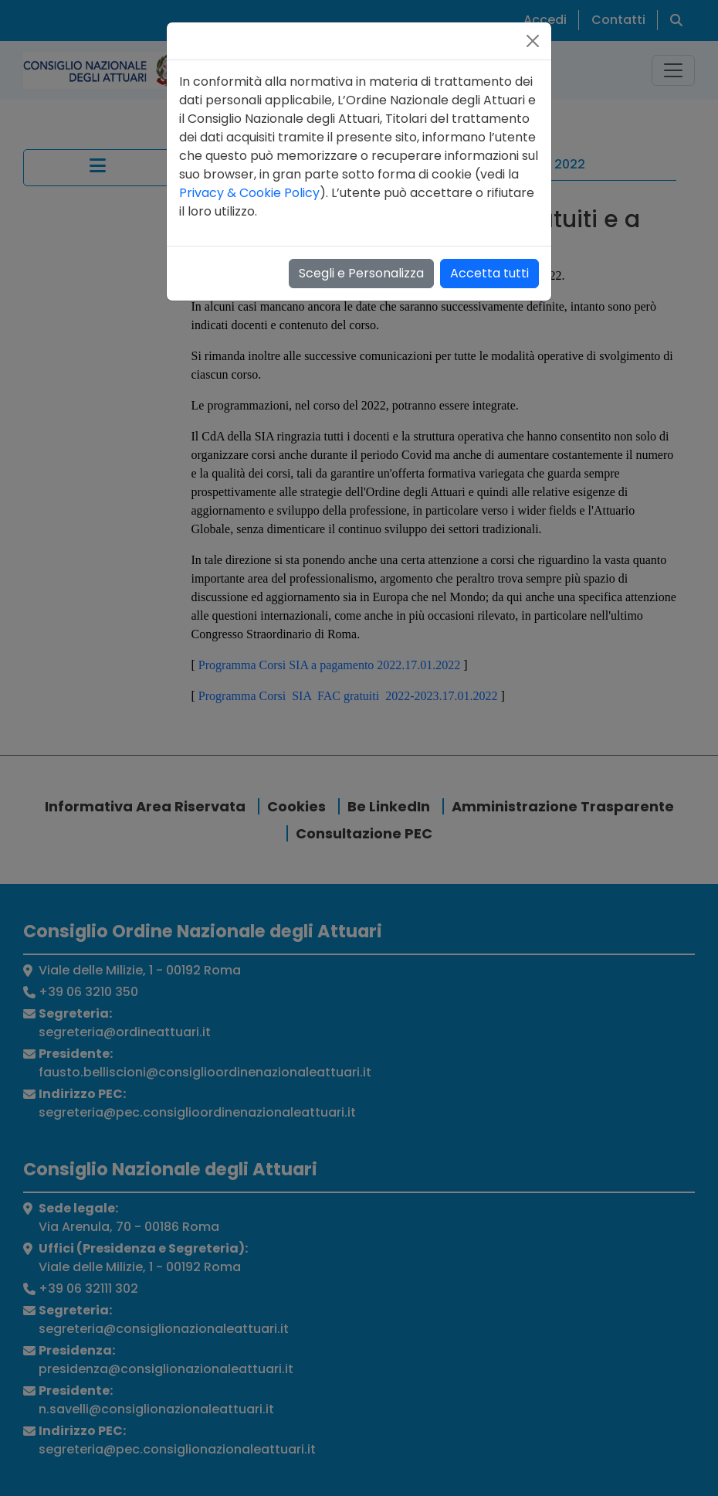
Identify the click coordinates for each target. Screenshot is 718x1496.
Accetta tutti (489, 273)
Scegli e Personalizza (361, 273)
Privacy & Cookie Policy (249, 193)
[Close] (532, 41)
